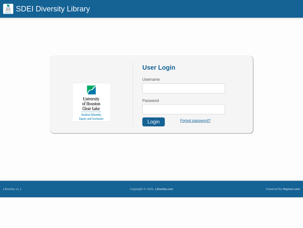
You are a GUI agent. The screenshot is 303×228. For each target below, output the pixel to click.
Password (150, 100)
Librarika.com (164, 189)
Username (151, 79)
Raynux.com (291, 189)
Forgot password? (195, 120)
